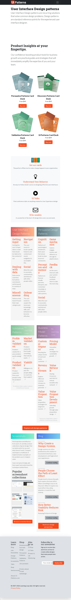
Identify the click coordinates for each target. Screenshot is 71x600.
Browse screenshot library (22, 521)
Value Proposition (42, 394)
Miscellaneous (16, 294)
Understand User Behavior (35, 181)
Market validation (28, 341)
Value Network (54, 368)
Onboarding (28, 294)
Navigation (28, 241)
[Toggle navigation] (57, 2)
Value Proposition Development (54, 397)
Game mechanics (53, 242)
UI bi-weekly (35, 215)
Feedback (54, 266)
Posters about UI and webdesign (24, 571)
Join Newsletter (14, 551)
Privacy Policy (15, 588)
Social (27, 266)
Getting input (16, 241)
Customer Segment (42, 345)
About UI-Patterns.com (15, 577)
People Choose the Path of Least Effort (47, 473)
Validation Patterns (18, 330)
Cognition (42, 241)
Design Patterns (13, 557)
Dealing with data (16, 269)
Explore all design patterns (35, 428)
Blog (12, 547)
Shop (12, 567)
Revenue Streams (42, 369)
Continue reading (51, 462)
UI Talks (35, 198)
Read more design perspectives (48, 526)
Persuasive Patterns (23, 554)
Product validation (16, 365)
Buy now (22, 106)
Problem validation (16, 342)
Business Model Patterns (43, 331)
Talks (12, 564)
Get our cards (35, 165)
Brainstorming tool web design (24, 547)
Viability (28, 364)
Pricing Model (54, 343)
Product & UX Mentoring (31, 555)
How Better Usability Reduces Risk (48, 507)
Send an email (15, 570)
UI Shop (30, 547)
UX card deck (23, 563)
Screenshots (15, 561)
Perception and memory (42, 268)
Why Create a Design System (46, 445)
